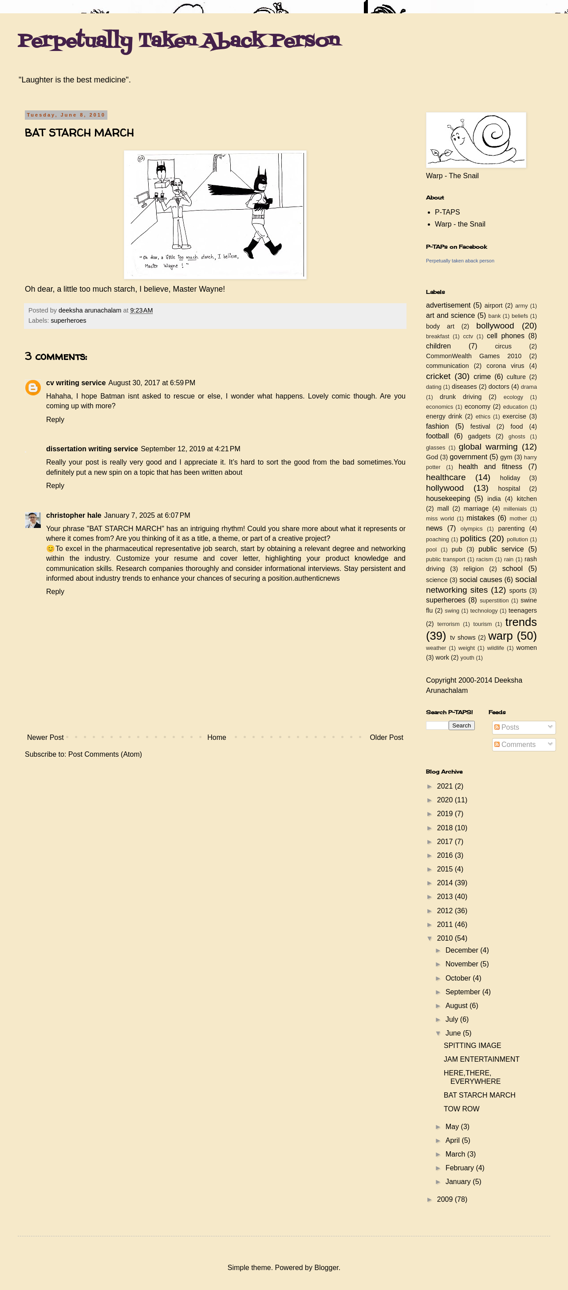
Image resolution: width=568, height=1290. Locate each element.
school (512, 568)
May (453, 1126)
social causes (480, 579)
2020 (446, 800)
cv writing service (76, 383)
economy (477, 406)
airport (494, 305)
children (438, 346)
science (437, 579)
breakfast (438, 336)
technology (484, 610)
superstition (494, 600)
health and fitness (490, 466)
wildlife (495, 648)
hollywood (445, 488)
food (516, 426)
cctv (468, 336)
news (434, 528)
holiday (510, 477)
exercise (515, 416)
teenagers (523, 610)
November (463, 964)
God (432, 457)
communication (447, 365)
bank (495, 316)
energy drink (444, 416)
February (461, 1168)
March (456, 1154)
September (464, 992)
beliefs (520, 316)
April (454, 1140)
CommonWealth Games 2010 (473, 356)
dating (434, 386)
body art (440, 326)
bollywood (495, 325)
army (521, 305)
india (494, 498)
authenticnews (316, 578)
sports (518, 590)
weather (436, 648)
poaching (437, 539)
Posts (506, 727)
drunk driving (460, 396)
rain (508, 559)
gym (506, 457)
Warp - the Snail (460, 224)
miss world (440, 518)
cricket (438, 376)
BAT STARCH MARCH (480, 1095)
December (463, 950)
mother (518, 518)
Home (216, 737)
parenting (511, 528)
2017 (446, 841)
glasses (435, 447)
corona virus (505, 365)
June (454, 1033)
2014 (446, 883)
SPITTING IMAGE (472, 1045)
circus (503, 346)
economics (439, 406)
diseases (464, 386)
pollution (517, 539)
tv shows (463, 637)
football (437, 436)
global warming (488, 446)
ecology (513, 397)
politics (473, 538)
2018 (446, 828)
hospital (509, 488)
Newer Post (45, 737)
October (459, 978)
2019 (446, 813)
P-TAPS (447, 212)
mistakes (480, 518)
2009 (446, 1199)
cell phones (506, 336)
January (459, 1181)
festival (480, 426)
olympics (472, 528)
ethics (483, 416)
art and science (450, 315)
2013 (446, 896)
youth (467, 657)
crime (482, 376)
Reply (55, 419)
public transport (445, 559)
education (515, 406)
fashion (437, 426)
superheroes (68, 320)
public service (501, 549)
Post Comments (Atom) (105, 754)
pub (457, 549)
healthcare (446, 477)
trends (521, 622)
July (453, 1019)
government (469, 457)
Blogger (326, 1267)
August (457, 1005)
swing (452, 610)
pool (431, 549)
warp (500, 635)
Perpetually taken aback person (460, 260)
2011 (446, 924)
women (527, 647)
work (442, 657)
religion (473, 568)
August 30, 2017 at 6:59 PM (151, 383)
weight (466, 648)
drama (529, 386)
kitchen (527, 498)
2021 (446, 786)
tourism (482, 624)
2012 (446, 911)
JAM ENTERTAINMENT (482, 1059)
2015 (446, 869)
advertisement (448, 305)
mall (443, 508)
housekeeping (448, 498)
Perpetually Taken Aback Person (178, 41)
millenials (515, 508)
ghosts (517, 436)
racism (484, 559)
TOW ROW (462, 1109)
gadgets (479, 436)
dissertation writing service (92, 449)
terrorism (448, 624)
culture (516, 376)
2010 (446, 938)
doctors (499, 386)
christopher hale (73, 515)
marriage (476, 508)
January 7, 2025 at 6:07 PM (147, 515)
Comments (515, 744)
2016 (446, 855)
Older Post (386, 737)
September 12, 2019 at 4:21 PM (191, 449)
